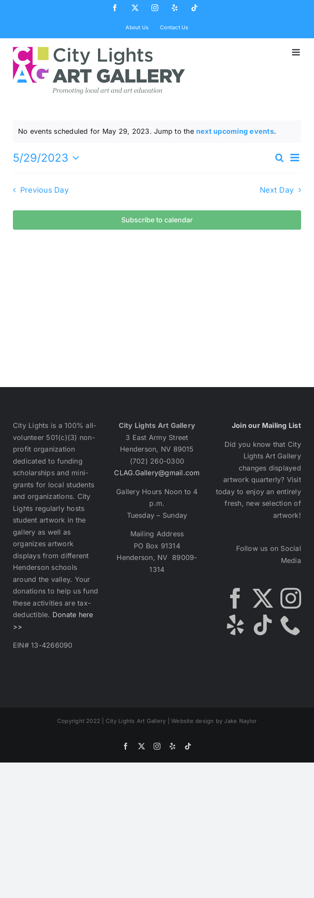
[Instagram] (290, 598)
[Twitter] (262, 598)
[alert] (157, 131)
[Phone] (290, 625)
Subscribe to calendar (157, 220)
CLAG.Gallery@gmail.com (157, 472)
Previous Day (44, 189)
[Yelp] (235, 625)
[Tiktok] (262, 625)
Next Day (277, 189)
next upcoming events (235, 131)
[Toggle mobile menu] (296, 52)
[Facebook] (235, 598)
